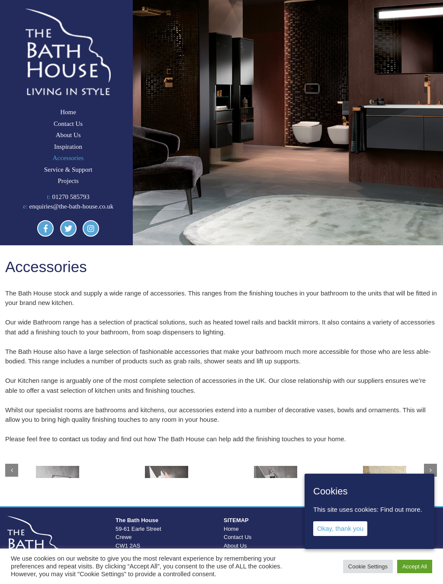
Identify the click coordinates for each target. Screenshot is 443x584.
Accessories (68, 157)
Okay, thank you (340, 528)
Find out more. (401, 509)
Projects (68, 180)
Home (68, 112)
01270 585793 (71, 196)
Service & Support (68, 169)
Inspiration (68, 146)
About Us (68, 135)
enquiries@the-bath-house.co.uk (71, 206)
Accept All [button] (414, 566)
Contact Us (68, 123)
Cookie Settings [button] (368, 566)
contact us (74, 439)
